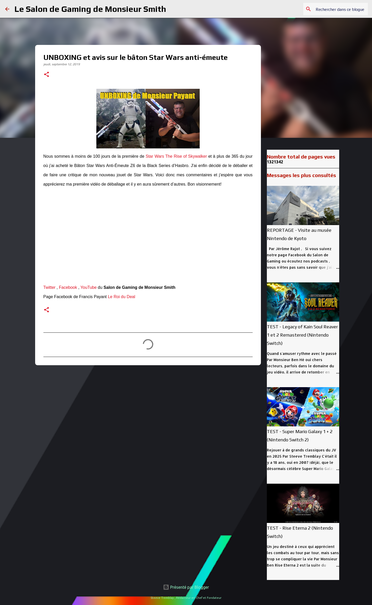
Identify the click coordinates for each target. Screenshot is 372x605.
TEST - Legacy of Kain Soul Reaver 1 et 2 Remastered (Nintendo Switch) (302, 335)
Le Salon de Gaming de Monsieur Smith (90, 9)
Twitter (49, 287)
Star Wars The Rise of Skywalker (176, 156)
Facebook (68, 287)
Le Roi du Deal (121, 296)
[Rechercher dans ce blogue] (341, 9)
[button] (46, 74)
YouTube (88, 287)
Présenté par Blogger (186, 587)
